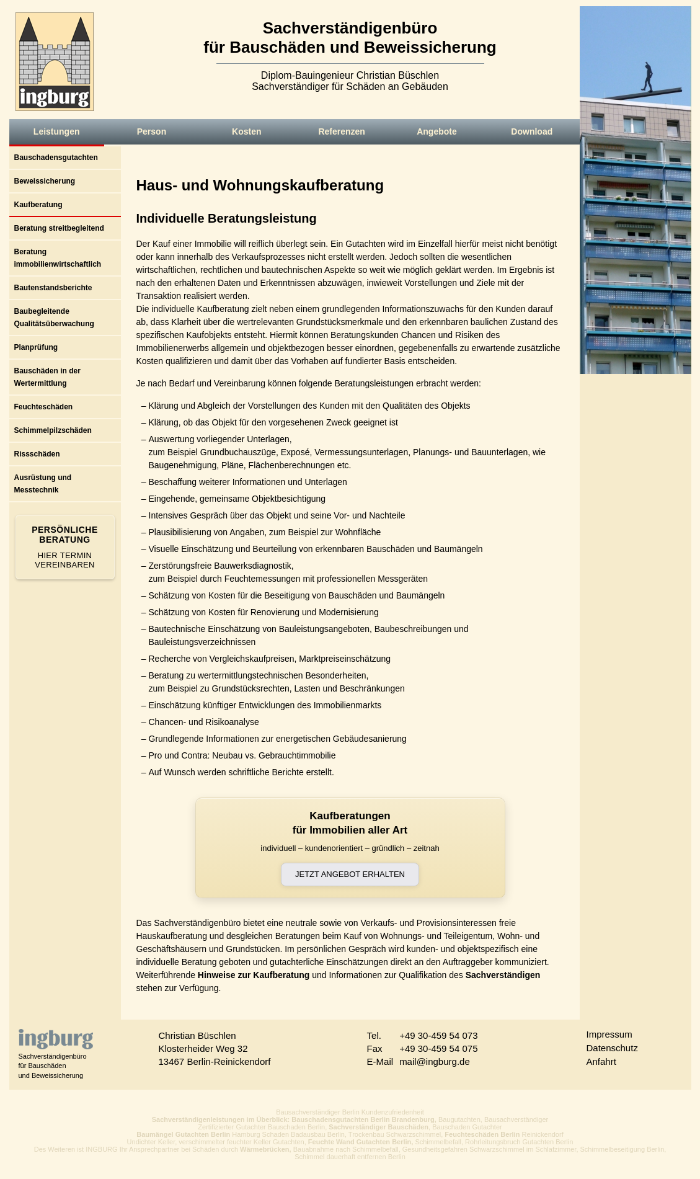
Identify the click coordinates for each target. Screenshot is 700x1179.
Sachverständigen (503, 975)
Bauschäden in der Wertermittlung (47, 377)
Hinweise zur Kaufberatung (253, 975)
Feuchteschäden (43, 407)
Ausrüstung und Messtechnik (43, 483)
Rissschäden (37, 454)
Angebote (437, 131)
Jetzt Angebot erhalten (350, 874)
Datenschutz (612, 1048)
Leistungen (56, 131)
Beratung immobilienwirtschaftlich (58, 258)
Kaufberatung (38, 204)
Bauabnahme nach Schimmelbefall (346, 1149)
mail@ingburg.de (434, 1061)
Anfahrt (601, 1061)
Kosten (246, 131)
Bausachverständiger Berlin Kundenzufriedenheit (350, 1112)
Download (531, 131)
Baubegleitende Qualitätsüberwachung (54, 317)
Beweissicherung (45, 181)
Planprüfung (36, 347)
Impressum (609, 1034)
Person (151, 131)
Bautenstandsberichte (53, 287)
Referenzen (341, 131)
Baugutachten (459, 1119)
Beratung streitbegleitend (59, 228)
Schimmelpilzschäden (53, 430)
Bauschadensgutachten (56, 157)
